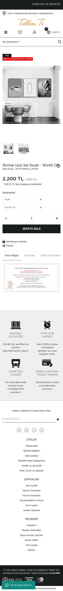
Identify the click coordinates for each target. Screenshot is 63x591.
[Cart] (52, 32)
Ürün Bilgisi (12, 255)
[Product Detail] (18, 57)
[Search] (31, 42)
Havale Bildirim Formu (32, 500)
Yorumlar (29, 255)
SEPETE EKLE (32, 229)
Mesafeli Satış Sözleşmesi (31, 460)
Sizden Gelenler (31, 510)
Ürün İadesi (31, 505)
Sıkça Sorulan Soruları (31, 535)
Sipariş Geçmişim (31, 490)
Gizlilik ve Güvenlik (31, 465)
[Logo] (31, 22)
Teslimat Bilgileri (31, 450)
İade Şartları (31, 456)
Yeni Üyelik (31, 485)
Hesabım (31, 525)
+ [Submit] (57, 419)
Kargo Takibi (31, 540)
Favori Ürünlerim (31, 495)
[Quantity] (31, 218)
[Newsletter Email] (29, 419)
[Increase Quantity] (57, 218)
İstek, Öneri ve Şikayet (31, 470)
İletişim (31, 550)
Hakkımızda (31, 446)
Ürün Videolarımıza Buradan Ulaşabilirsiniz (30, 13)
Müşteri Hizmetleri (31, 530)
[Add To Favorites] (58, 166)
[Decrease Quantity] (6, 218)
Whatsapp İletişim (19, 585)
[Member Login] (34, 32)
